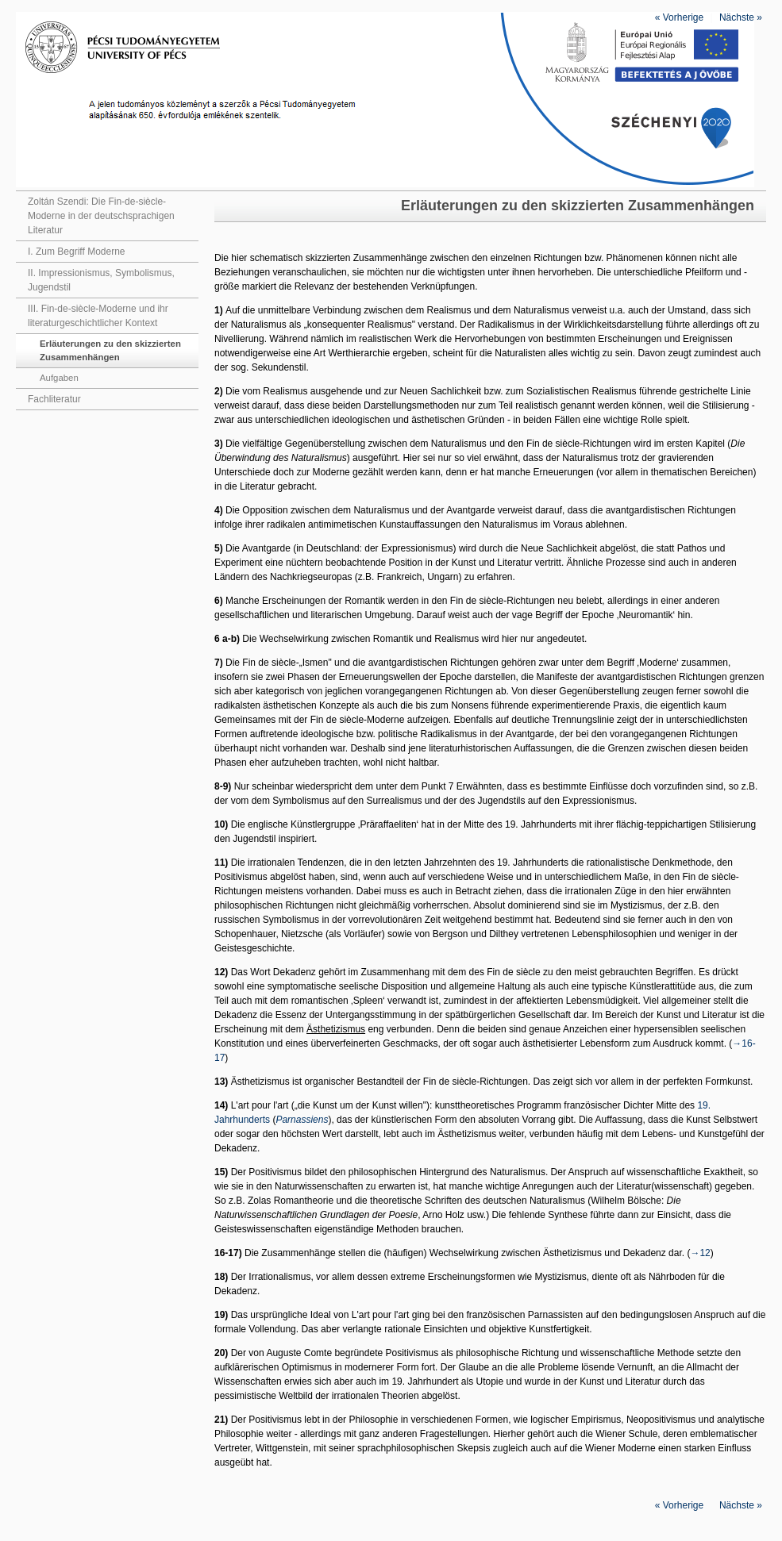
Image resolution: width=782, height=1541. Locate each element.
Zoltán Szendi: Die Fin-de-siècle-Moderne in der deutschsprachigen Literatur (101, 216)
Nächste (740, 17)
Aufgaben (59, 377)
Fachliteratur (54, 399)
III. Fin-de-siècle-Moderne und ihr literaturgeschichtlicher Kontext (98, 316)
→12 (700, 1253)
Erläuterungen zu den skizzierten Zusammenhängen (110, 350)
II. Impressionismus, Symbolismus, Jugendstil (101, 280)
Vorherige (679, 17)
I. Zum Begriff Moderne (76, 251)
